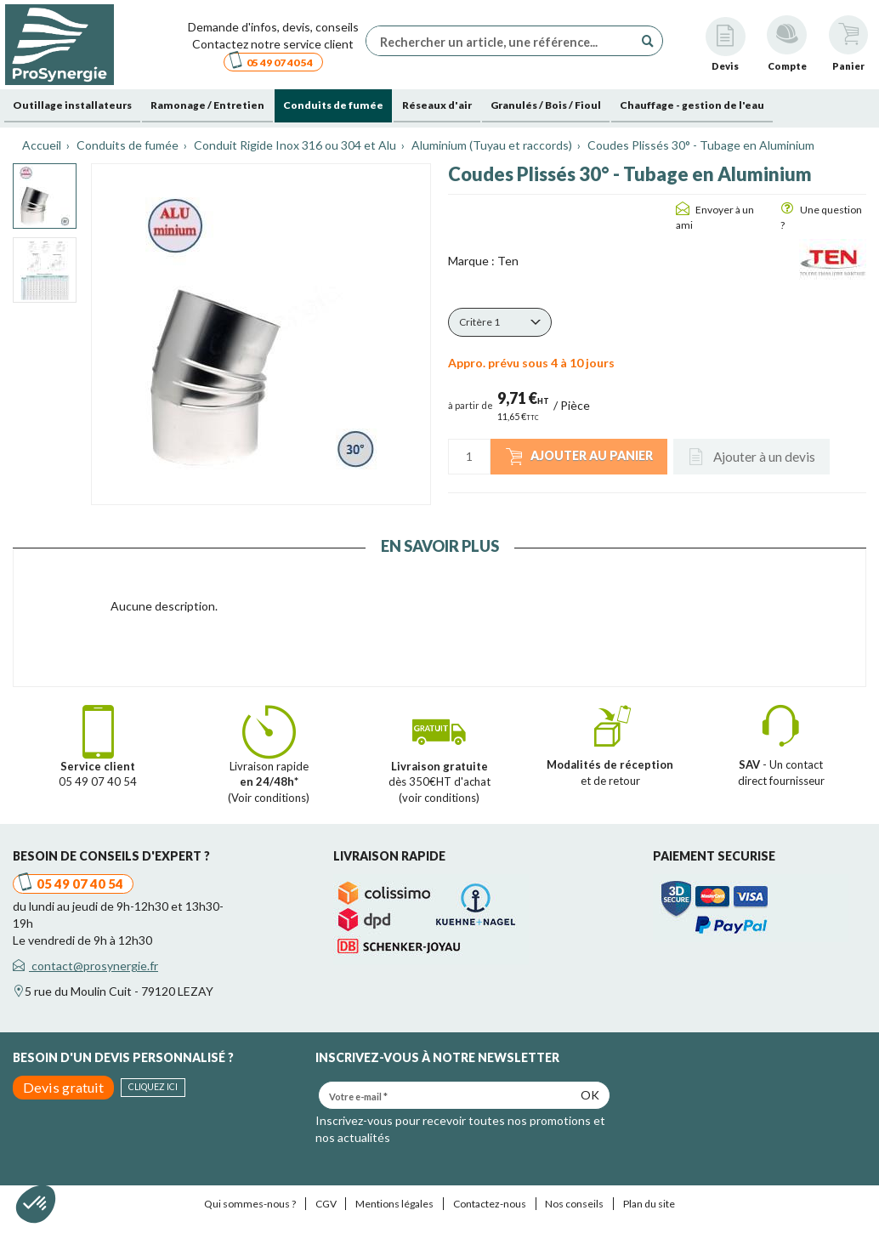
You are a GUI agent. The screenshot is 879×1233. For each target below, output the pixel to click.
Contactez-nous (489, 1203)
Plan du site (649, 1203)
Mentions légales (394, 1203)
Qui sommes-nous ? (250, 1203)
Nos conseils (574, 1203)
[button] (500, 322)
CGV (326, 1203)
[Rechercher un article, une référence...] (504, 40)
